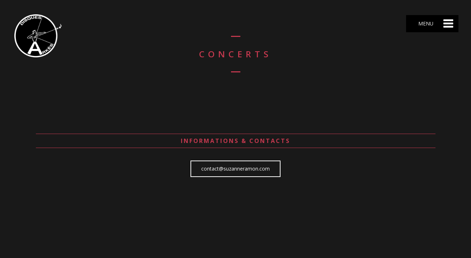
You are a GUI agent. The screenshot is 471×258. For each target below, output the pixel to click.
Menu (425, 23)
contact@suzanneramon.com (235, 168)
